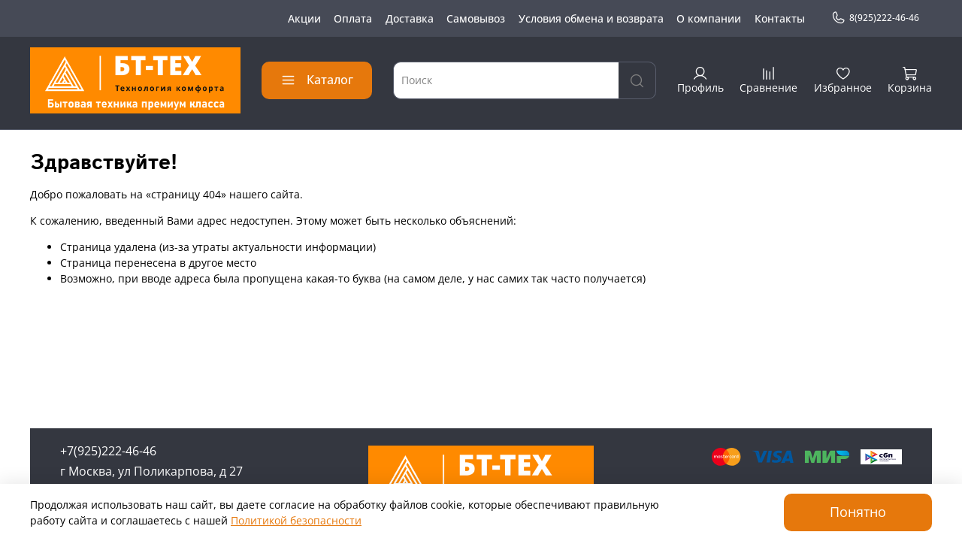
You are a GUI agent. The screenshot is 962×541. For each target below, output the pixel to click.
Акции (304, 18)
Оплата (353, 18)
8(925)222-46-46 (875, 18)
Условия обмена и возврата (591, 18)
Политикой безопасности (296, 520)
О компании (708, 18)
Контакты (780, 18)
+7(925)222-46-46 (108, 451)
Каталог (316, 79)
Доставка (410, 18)
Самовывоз (475, 18)
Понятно (858, 512)
